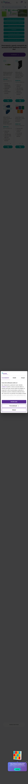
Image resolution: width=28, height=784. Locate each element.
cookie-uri (4, 386)
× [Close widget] (26, 762)
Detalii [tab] (14, 377)
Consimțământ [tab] (5, 377)
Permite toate (14, 401)
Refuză (14, 410)
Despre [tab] (23, 377)
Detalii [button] (17, 769)
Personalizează (14, 405)
